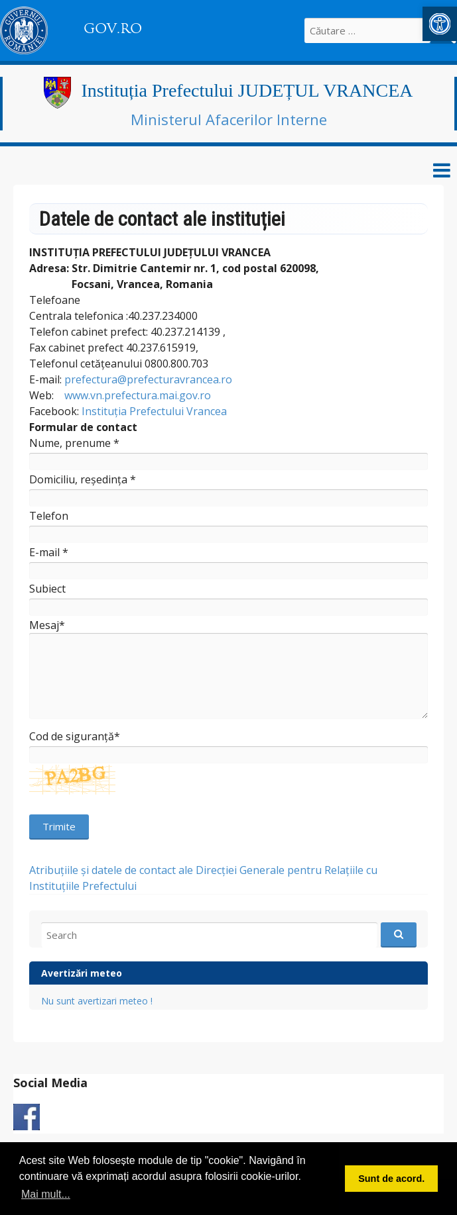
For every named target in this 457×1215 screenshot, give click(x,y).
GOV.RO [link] (113, 28)
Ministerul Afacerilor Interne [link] (229, 119)
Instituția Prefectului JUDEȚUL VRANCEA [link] (247, 90)
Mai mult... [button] (45, 1194)
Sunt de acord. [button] (391, 1178)
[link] (440, 24)
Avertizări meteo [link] (81, 973)
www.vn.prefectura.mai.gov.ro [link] (137, 395)
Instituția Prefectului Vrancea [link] (154, 411)
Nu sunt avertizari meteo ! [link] (97, 1001)
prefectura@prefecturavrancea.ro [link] (148, 379)
